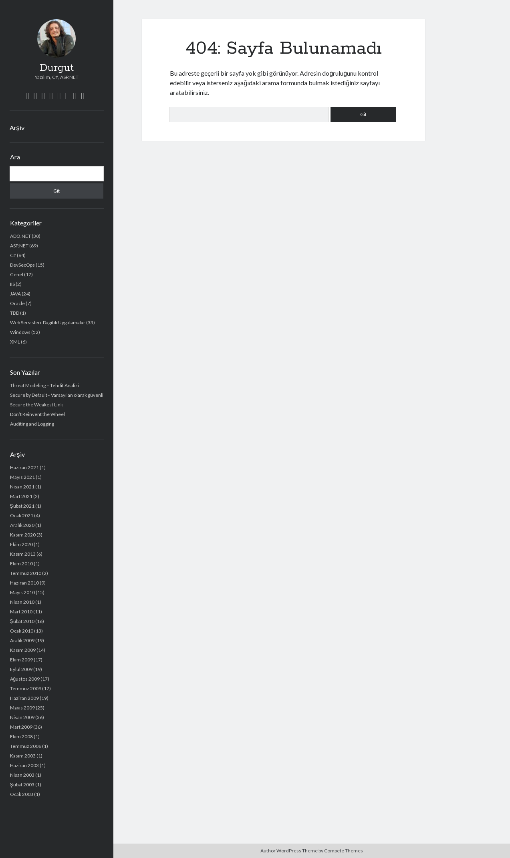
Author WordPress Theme (289, 851)
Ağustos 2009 (25, 679)
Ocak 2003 (21, 794)
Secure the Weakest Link (36, 405)
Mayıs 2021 (22, 477)
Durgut (57, 68)
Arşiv (17, 127)
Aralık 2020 (22, 525)
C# (13, 255)
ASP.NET (19, 246)
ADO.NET (20, 236)
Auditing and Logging (32, 424)
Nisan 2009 (22, 717)
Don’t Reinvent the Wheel (37, 414)
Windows (20, 332)
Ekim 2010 (21, 564)
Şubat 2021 (22, 506)
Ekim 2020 (21, 544)
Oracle (17, 303)
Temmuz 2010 (25, 573)
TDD (14, 313)
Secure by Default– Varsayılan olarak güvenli (56, 395)
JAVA (15, 294)
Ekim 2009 (21, 660)
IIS (12, 284)
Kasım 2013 (23, 554)
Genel (16, 274)
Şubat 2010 (22, 621)
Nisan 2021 (22, 487)
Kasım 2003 (23, 756)
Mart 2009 (21, 727)
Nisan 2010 (22, 602)
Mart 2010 (21, 612)
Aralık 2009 (22, 640)
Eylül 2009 (21, 669)
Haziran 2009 (24, 698)
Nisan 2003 (22, 775)
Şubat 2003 (22, 785)
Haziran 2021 (24, 467)
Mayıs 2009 (22, 708)
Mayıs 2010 (22, 592)
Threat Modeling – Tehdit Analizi (44, 385)
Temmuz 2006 (25, 746)
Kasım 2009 (23, 650)
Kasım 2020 (23, 535)
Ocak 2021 (21, 515)
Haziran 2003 (24, 765)
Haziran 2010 (24, 583)
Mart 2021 (21, 496)
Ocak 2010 (21, 631)
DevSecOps (22, 265)
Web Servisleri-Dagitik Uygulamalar (47, 322)
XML (15, 342)
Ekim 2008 (21, 736)
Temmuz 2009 (25, 688)
